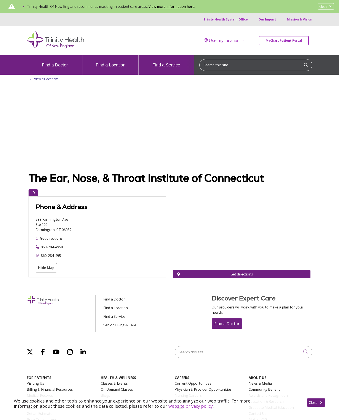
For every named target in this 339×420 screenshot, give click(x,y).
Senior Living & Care (119, 325)
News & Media (260, 383)
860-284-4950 (52, 247)
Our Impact (267, 19)
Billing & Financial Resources (50, 389)
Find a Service (166, 61)
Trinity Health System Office (225, 19)
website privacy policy (190, 406)
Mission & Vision (299, 19)
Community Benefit (264, 389)
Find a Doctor (54, 61)
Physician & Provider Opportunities (203, 389)
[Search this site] (255, 65)
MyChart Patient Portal (284, 40)
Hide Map (46, 267)
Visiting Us (35, 383)
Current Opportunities (193, 383)
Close (325, 7)
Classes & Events (114, 383)
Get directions (51, 238)
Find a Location (110, 61)
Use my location (222, 40)
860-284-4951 (52, 255)
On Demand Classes (117, 389)
